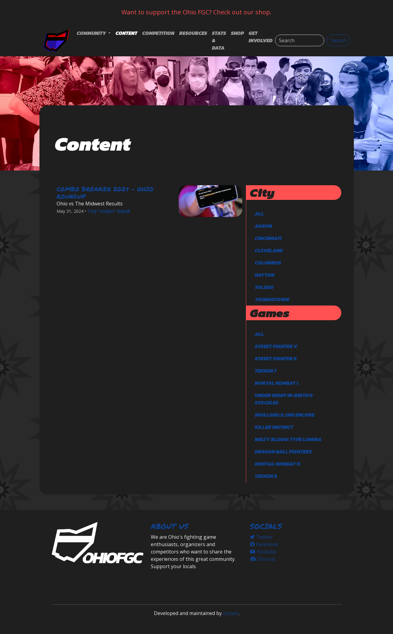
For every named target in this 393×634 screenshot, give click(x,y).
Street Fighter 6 (276, 358)
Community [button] (92, 33)
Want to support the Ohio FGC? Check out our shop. (196, 12)
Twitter (261, 537)
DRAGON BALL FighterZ (283, 451)
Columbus (268, 262)
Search (338, 40)
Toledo (264, 287)
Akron (263, 226)
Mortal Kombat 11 (277, 463)
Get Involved (261, 36)
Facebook (264, 544)
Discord (262, 559)
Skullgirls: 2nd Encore (284, 414)
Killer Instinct (274, 427)
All (259, 213)
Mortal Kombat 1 (276, 383)
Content (126, 33)
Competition (158, 33)
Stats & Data (219, 40)
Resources (193, 33)
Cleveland (269, 250)
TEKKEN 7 (265, 370)
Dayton (264, 275)
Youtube (263, 551)
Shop (237, 33)
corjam (231, 613)
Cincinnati (268, 238)
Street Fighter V (276, 346)
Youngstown (272, 299)
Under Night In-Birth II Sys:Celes (284, 399)
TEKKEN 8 (266, 476)
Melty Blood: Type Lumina (288, 439)
